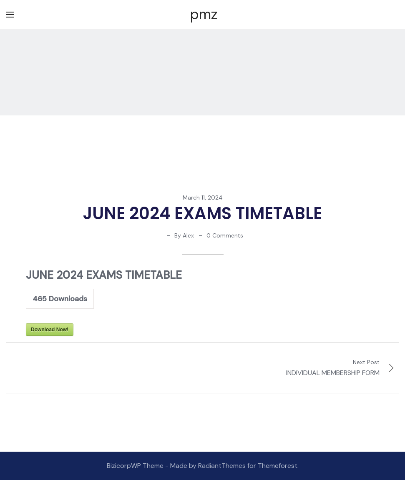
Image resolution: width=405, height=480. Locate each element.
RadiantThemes (222, 465)
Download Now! (49, 329)
